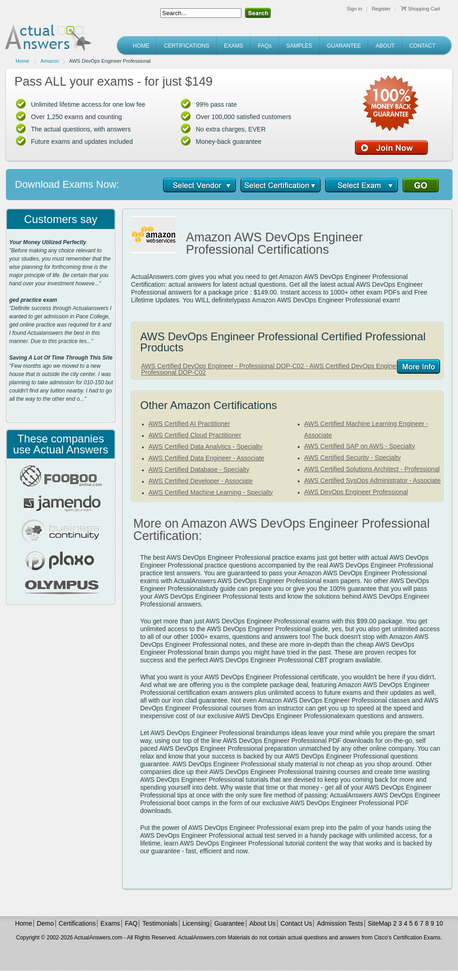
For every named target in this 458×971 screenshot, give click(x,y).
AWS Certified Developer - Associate (200, 481)
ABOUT (385, 46)
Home (22, 61)
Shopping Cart (420, 8)
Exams (110, 923)
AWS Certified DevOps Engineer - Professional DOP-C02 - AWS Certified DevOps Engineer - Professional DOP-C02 (273, 369)
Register (381, 8)
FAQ (131, 923)
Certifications (77, 923)
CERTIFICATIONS (186, 46)
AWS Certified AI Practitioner (189, 423)
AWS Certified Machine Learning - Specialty (210, 492)
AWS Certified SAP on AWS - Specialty (359, 446)
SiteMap (379, 923)
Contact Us (296, 923)
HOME (141, 46)
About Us (262, 923)
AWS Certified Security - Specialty (352, 457)
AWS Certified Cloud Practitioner (194, 435)
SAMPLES (299, 46)
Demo (45, 923)
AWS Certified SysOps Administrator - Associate (372, 480)
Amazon (49, 61)
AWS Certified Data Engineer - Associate (206, 458)
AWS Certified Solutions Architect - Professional (372, 469)
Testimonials (160, 923)
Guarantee (229, 923)
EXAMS (233, 46)
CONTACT (422, 46)
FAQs (265, 46)
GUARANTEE (344, 46)
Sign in (354, 8)
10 (439, 923)
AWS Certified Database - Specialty (198, 469)
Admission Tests (340, 923)
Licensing (195, 923)
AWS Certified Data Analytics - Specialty (205, 446)
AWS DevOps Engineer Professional (356, 492)
